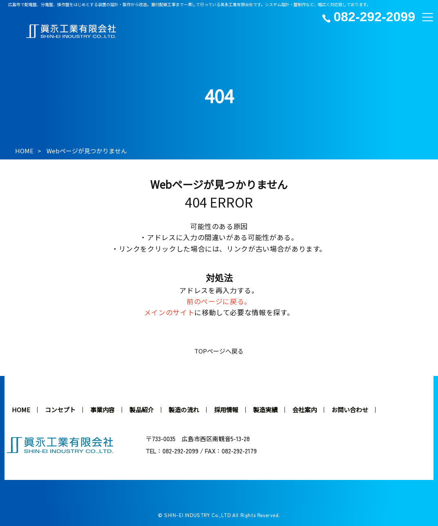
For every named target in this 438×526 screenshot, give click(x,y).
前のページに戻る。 (219, 301)
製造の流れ (184, 410)
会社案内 (304, 410)
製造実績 (265, 410)
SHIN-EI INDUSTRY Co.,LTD (197, 514)
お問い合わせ (349, 410)
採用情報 (226, 410)
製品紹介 (141, 410)
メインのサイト (169, 312)
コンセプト (60, 410)
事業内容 (102, 410)
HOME (24, 150)
